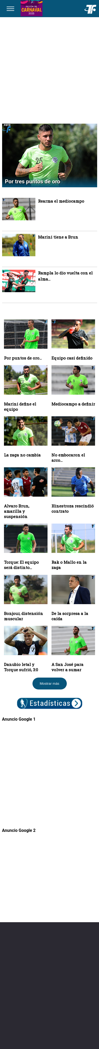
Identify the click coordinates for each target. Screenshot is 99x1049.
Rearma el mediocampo (61, 201)
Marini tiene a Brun (58, 237)
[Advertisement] (49, 69)
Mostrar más (49, 684)
